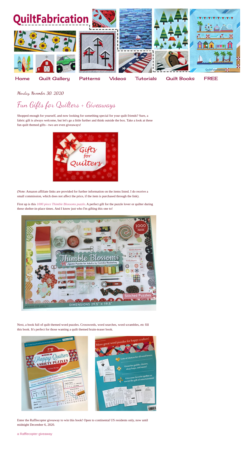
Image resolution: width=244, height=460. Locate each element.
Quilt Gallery (54, 78)
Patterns (89, 78)
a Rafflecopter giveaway (34, 434)
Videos (118, 78)
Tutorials (146, 78)
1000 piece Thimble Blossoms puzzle (61, 204)
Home (22, 78)
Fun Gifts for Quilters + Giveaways (66, 104)
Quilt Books (180, 78)
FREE (211, 78)
